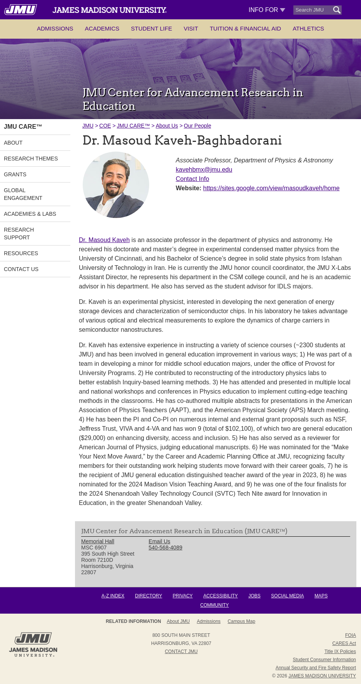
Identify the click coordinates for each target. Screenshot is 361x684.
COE (105, 126)
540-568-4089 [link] (165, 547)
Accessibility (220, 596)
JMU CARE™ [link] (23, 126)
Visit (191, 28)
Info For (267, 10)
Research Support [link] (19, 234)
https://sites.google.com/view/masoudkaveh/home (271, 188)
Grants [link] (15, 174)
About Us (167, 126)
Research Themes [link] (31, 158)
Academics (102, 28)
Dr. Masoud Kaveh (104, 240)
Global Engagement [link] (23, 194)
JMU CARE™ (133, 126)
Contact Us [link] (21, 269)
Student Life (151, 28)
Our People (197, 126)
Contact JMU (181, 651)
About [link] (13, 143)
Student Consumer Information (324, 659)
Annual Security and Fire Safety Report (316, 667)
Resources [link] (21, 253)
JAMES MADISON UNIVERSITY (322, 676)
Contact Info (192, 179)
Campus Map (241, 621)
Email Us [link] (159, 541)
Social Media (287, 596)
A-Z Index (113, 596)
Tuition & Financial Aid (245, 28)
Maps (321, 596)
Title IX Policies (340, 651)
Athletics (308, 28)
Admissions (55, 28)
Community (214, 605)
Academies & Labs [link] (30, 214)
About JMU (178, 621)
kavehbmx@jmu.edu (204, 169)
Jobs (255, 596)
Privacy (183, 596)
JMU (88, 126)
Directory (148, 596)
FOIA (350, 635)
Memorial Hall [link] (97, 541)
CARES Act (344, 643)
